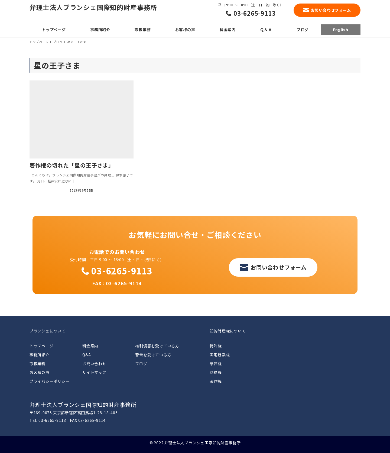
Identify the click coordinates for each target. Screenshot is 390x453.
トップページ (42, 345)
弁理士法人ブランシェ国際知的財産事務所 (93, 7)
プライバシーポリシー (50, 381)
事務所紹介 (40, 354)
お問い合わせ (94, 363)
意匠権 (216, 363)
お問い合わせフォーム (331, 10)
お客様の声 (40, 372)
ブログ (141, 363)
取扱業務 (38, 363)
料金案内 (90, 345)
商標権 (216, 372)
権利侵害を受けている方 (157, 345)
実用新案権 (220, 354)
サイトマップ (94, 372)
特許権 (216, 345)
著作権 (216, 381)
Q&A (86, 354)
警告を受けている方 (153, 354)
